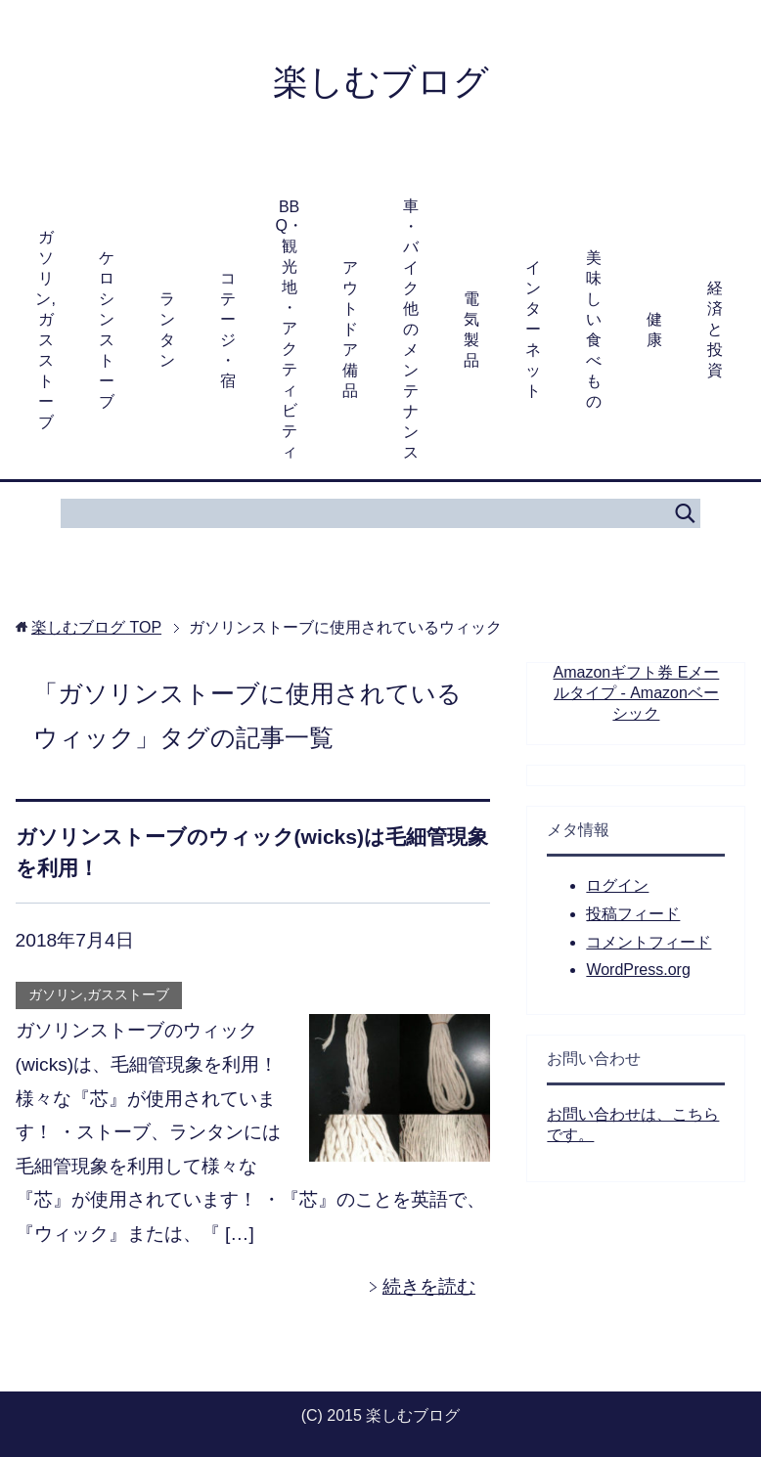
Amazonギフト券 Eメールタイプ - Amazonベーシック (637, 693)
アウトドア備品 (350, 329)
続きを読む (428, 1286)
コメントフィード (648, 942)
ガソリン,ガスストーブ (45, 329)
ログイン (617, 885)
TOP (96, 627)
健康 (654, 329)
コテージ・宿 (228, 329)
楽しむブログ (381, 82)
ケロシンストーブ (106, 329)
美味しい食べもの (594, 329)
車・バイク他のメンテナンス (411, 329)
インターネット (533, 329)
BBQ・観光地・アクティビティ (288, 329)
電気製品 (471, 329)
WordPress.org (638, 969)
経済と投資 (715, 329)
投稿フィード (633, 913)
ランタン (167, 329)
